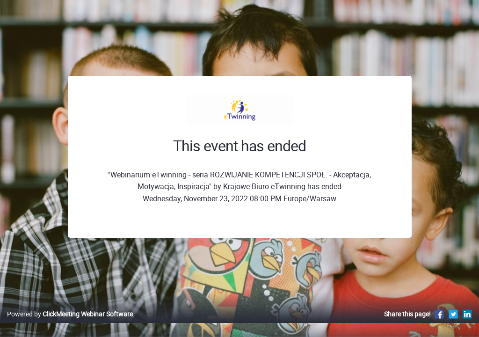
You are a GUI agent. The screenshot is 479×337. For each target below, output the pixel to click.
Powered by (70, 323)
